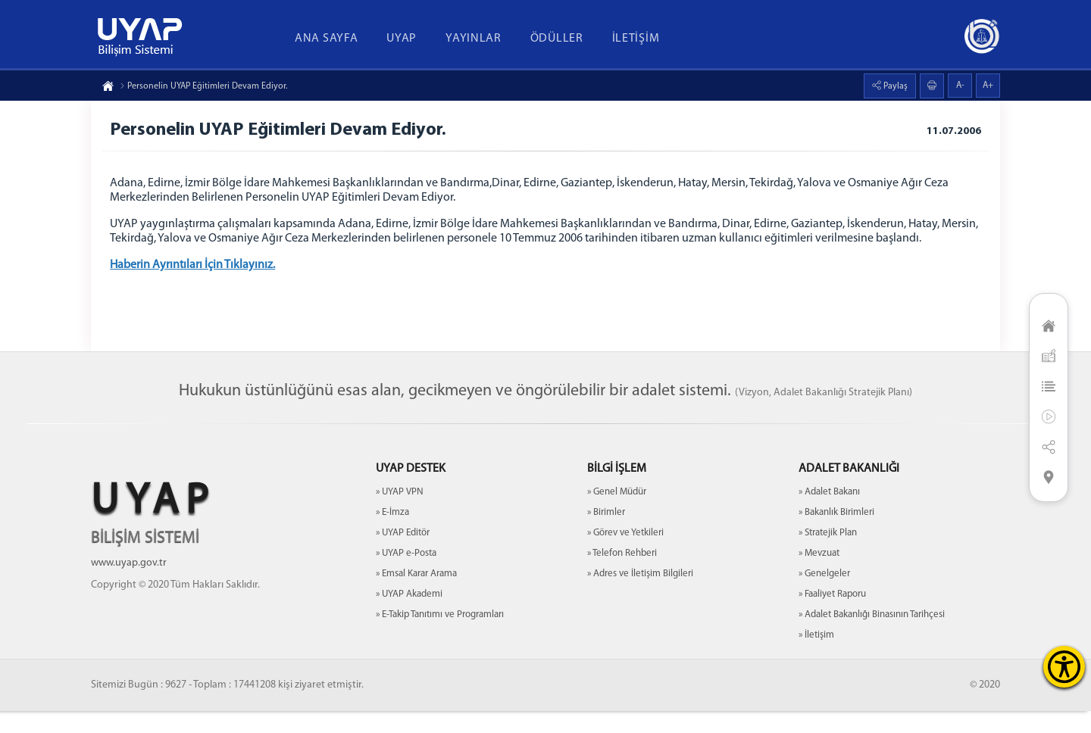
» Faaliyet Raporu (832, 616)
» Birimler (606, 534)
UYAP (401, 39)
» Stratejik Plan (828, 555)
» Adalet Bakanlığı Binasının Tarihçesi (872, 636)
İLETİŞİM (636, 39)
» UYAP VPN (400, 514)
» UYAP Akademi (409, 616)
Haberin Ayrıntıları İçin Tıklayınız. (196, 269)
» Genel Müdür (616, 514)
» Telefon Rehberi (622, 575)
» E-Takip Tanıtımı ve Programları (440, 636)
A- (960, 85)
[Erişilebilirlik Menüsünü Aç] (1064, 667)
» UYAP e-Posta (406, 575)
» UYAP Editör (403, 555)
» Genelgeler (824, 595)
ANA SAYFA (326, 39)
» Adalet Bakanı (829, 514)
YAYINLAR (473, 39)
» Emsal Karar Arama (416, 595)
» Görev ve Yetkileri (625, 555)
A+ (988, 85)
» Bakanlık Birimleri (836, 534)
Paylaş (894, 86)
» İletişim (816, 657)
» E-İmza (392, 534)
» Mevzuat (819, 575)
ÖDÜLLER (556, 39)
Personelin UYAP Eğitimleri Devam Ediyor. (203, 86)
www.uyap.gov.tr (129, 585)
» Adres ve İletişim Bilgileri (640, 595)
